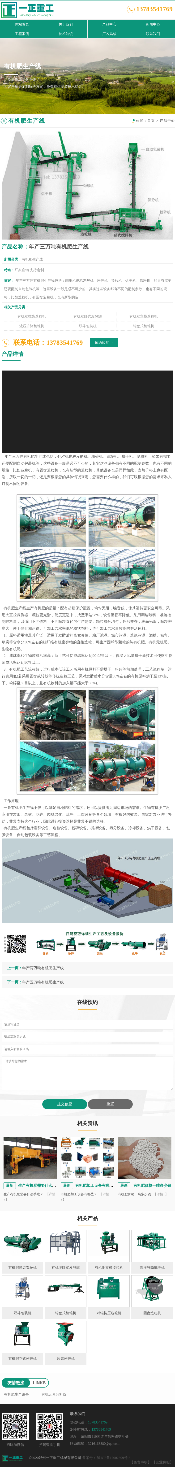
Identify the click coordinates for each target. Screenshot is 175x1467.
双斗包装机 (88, 326)
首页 (151, 120)
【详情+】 (160, 1194)
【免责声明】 (140, 1462)
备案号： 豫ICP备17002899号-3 (106, 1458)
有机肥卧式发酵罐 (87, 316)
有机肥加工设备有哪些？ (96, 1185)
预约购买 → (104, 343)
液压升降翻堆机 (31, 326)
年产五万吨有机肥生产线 (43, 982)
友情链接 (15, 1382)
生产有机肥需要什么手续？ (41, 1185)
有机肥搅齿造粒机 (31, 316)
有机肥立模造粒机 (143, 316)
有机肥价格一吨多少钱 (151, 1185)
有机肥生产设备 (16, 1394)
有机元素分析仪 (54, 1394)
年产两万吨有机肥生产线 (43, 968)
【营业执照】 (162, 1462)
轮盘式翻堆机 (143, 326)
